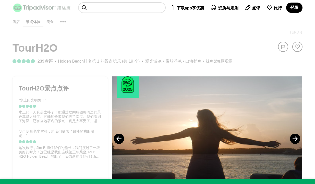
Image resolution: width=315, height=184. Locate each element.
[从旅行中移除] (297, 47)
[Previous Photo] (119, 139)
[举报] (283, 47)
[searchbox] (122, 8)
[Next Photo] (295, 139)
